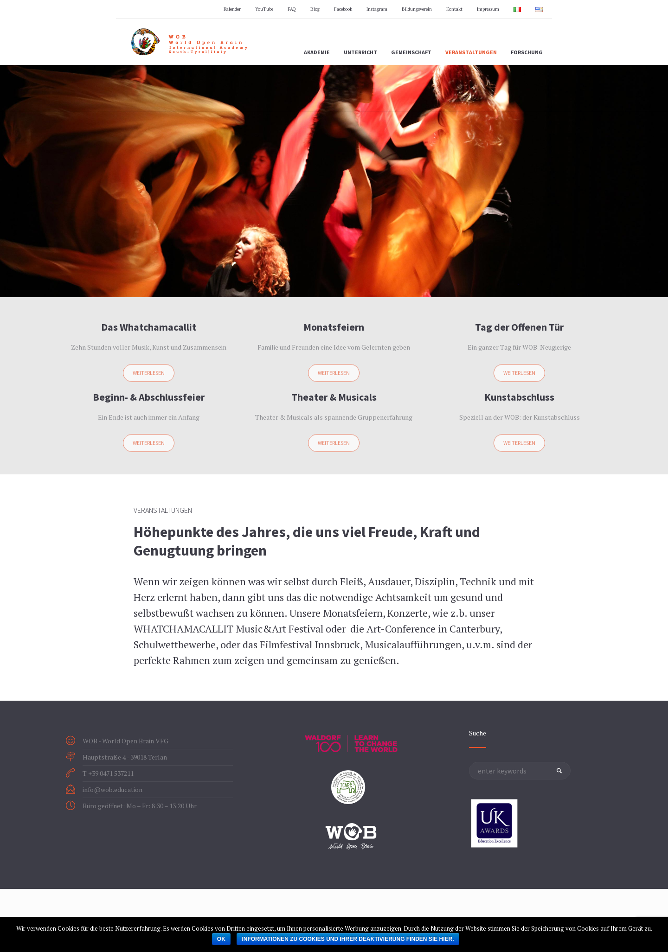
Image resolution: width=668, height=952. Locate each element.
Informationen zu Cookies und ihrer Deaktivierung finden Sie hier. (348, 939)
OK (221, 939)
